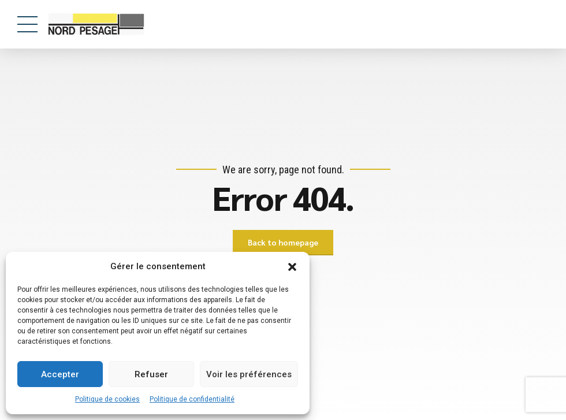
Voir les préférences (249, 374)
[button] (292, 267)
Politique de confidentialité (192, 399)
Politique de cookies (107, 399)
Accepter (60, 374)
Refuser (151, 374)
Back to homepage (283, 242)
